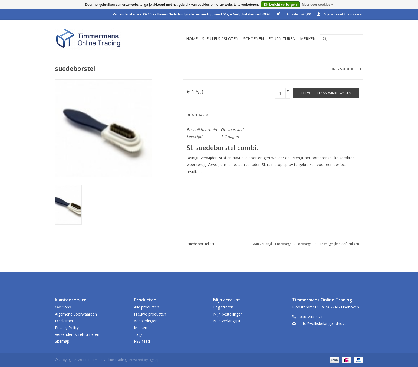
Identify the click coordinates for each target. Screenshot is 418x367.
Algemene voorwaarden (76, 314)
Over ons (63, 307)
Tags (138, 334)
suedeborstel (351, 69)
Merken (308, 38)
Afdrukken (351, 244)
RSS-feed (142, 341)
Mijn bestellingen (228, 314)
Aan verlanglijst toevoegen (273, 244)
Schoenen (253, 38)
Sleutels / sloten (220, 38)
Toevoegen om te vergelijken (318, 244)
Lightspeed (157, 360)
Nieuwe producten (150, 314)
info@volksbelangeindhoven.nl (326, 323)
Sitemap (62, 341)
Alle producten (146, 307)
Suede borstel (198, 244)
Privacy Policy (67, 327)
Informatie (197, 114)
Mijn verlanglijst (227, 320)
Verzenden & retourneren (77, 334)
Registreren (223, 307)
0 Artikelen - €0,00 (294, 14)
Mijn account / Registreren (340, 14)
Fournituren (281, 38)
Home (192, 38)
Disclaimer (64, 320)
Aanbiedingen (145, 320)
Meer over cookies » (317, 5)
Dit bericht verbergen (280, 5)
